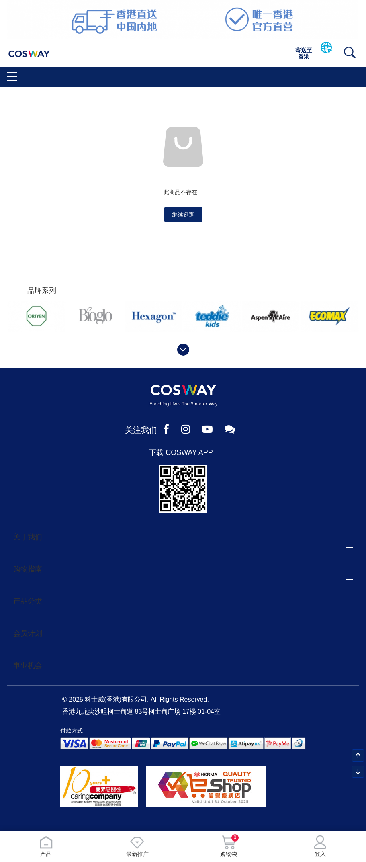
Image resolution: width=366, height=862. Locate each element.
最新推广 (137, 846)
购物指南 (27, 569)
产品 (46, 846)
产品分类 (27, 601)
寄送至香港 (303, 53)
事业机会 (27, 665)
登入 (320, 846)
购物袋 (228, 846)
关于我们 (27, 537)
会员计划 (27, 633)
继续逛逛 (183, 214)
